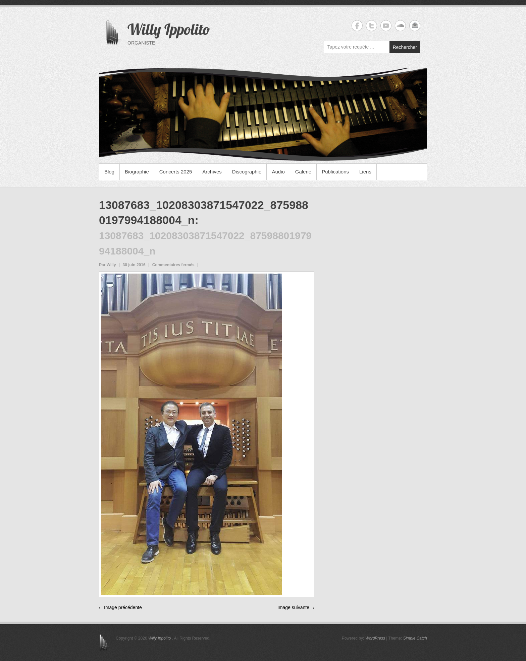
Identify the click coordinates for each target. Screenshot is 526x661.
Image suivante (293, 607)
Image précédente (123, 607)
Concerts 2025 (175, 171)
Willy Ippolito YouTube (385, 25)
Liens (365, 171)
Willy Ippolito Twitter (371, 25)
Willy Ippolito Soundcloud (400, 25)
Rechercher (405, 47)
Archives (212, 171)
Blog (109, 171)
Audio (278, 171)
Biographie (137, 171)
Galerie (303, 171)
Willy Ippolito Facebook (357, 25)
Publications (335, 171)
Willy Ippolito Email (414, 25)
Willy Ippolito (168, 29)
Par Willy (107, 265)
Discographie (247, 171)
